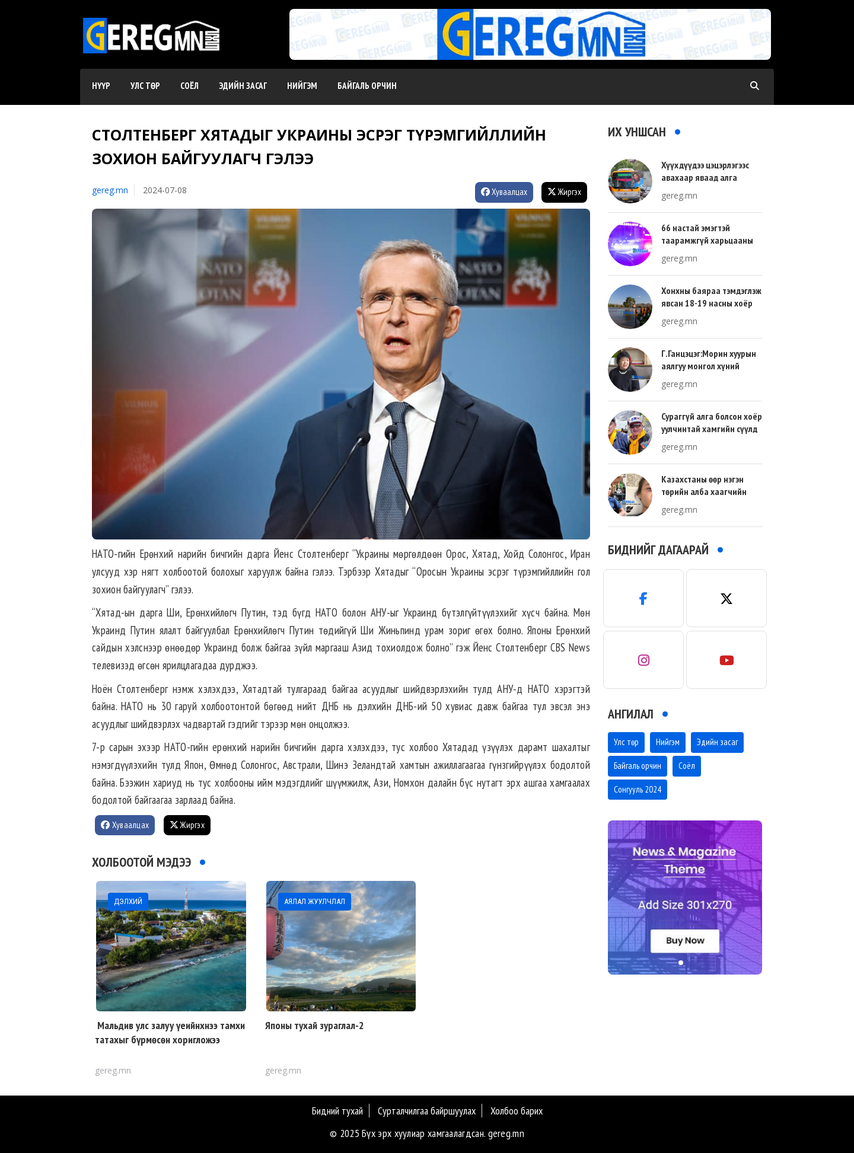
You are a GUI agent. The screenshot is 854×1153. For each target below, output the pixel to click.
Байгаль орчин (367, 85)
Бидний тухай (337, 1110)
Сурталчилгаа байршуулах (427, 1110)
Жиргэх (564, 191)
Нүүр (101, 85)
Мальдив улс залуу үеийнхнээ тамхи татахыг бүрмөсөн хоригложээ (170, 1032)
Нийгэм (302, 85)
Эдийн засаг (243, 85)
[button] (526, 48)
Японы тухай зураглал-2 (314, 1025)
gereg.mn (110, 190)
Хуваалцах (504, 191)
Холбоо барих (516, 1110)
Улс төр (145, 85)
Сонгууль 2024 (637, 789)
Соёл (189, 85)
